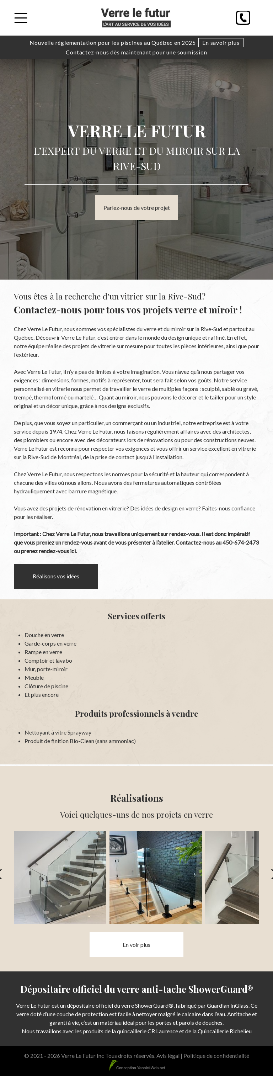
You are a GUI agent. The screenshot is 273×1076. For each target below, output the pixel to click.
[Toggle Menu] (20, 18)
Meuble (34, 677)
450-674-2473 (241, 542)
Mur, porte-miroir (46, 669)
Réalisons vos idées (56, 576)
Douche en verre (44, 634)
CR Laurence (163, 1031)
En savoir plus (220, 42)
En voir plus (136, 944)
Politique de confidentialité (216, 1055)
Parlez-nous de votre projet (136, 207)
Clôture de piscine (46, 686)
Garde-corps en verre (50, 643)
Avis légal (168, 1055)
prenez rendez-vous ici (48, 550)
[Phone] (243, 18)
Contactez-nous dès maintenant (108, 52)
